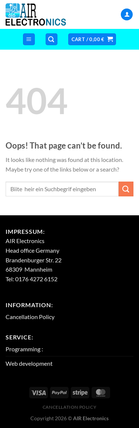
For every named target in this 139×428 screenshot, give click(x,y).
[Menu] (29, 39)
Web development (29, 363)
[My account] (127, 15)
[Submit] (126, 189)
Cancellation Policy (30, 316)
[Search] (51, 39)
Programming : (24, 348)
